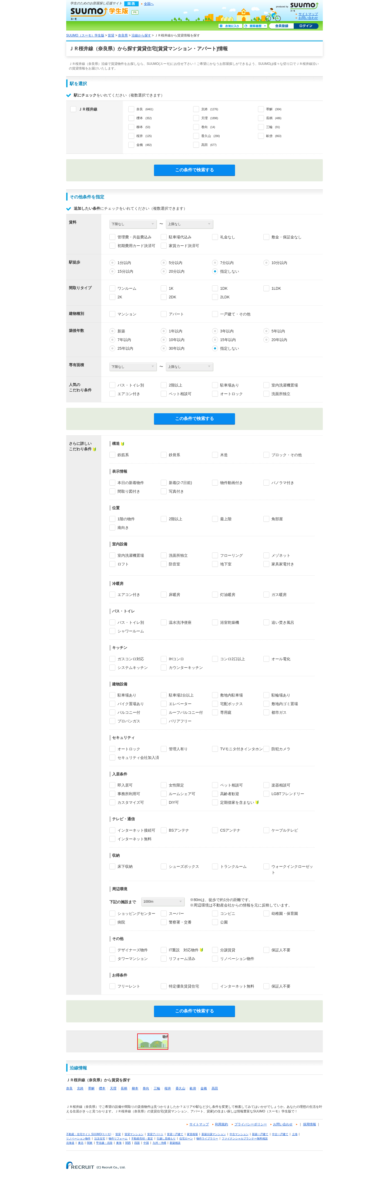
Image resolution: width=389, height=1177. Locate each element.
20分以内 (177, 271)
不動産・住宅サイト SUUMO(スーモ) (88, 1134)
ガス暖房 (279, 594)
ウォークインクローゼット (292, 869)
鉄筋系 (123, 455)
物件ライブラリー (207, 1138)
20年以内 (279, 340)
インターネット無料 (135, 839)
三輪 (157, 1088)
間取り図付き (129, 491)
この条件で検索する (194, 170)
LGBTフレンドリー (287, 794)
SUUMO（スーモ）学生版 (100, 13)
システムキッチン (133, 667)
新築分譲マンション (214, 1134)
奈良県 (123, 35)
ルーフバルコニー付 (186, 712)
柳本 (135, 1088)
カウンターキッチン (186, 667)
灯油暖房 (227, 594)
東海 (119, 1142)
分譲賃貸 (227, 950)
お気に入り (230, 26)
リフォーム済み (182, 958)
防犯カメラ (280, 749)
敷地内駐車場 (231, 695)
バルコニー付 (129, 712)
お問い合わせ (308, 18)
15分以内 (125, 271)
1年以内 (175, 331)
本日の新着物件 (131, 483)
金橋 (203, 1088)
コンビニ (227, 913)
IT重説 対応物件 (184, 950)
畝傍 (193, 1088)
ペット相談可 (180, 394)
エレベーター (180, 704)
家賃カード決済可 (184, 246)
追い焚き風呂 (282, 622)
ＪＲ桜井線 (87, 109)
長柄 (124, 1088)
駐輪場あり (280, 695)
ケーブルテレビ (284, 830)
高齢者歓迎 (229, 794)
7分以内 (227, 263)
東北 (80, 1142)
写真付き (176, 491)
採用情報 (309, 1124)
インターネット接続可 (136, 830)
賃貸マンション (134, 1134)
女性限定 (176, 785)
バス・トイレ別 (131, 385)
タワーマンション (133, 958)
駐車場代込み (180, 237)
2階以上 (175, 385)
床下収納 (125, 866)
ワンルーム (127, 288)
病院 (121, 922)
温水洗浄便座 (180, 622)
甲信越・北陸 (104, 1142)
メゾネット (280, 555)
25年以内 (125, 348)
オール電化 (280, 659)
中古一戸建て (280, 1134)
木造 (224, 455)
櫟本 (102, 1088)
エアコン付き (129, 394)
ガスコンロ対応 (131, 659)
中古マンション (239, 1134)
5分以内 (175, 263)
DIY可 (174, 802)
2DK (172, 297)
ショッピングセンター (136, 913)
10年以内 (177, 340)
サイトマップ (308, 14)
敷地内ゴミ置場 (284, 704)
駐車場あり (229, 385)
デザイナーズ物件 (133, 950)
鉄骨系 (174, 455)
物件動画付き (231, 483)
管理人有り (178, 749)
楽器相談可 (280, 785)
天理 (113, 1088)
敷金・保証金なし (286, 237)
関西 (128, 1142)
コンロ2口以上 (232, 659)
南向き (123, 527)
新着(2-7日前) (180, 483)
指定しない (229, 271)
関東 (89, 1142)
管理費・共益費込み (135, 237)
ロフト (123, 564)
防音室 (174, 564)
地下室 (226, 564)
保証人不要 (280, 950)
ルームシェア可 (182, 794)
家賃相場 (192, 1134)
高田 (215, 1088)
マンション (127, 314)
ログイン (306, 26)
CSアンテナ (230, 830)
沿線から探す (141, 35)
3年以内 (227, 331)
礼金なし (227, 237)
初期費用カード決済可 (136, 246)
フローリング (231, 555)
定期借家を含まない (237, 802)
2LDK (225, 297)
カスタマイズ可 (131, 802)
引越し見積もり (166, 1138)
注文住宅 (99, 1138)
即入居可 (125, 785)
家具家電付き (282, 564)
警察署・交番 (180, 922)
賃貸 (111, 35)
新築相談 (175, 1142)
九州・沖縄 (159, 1142)
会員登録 (281, 26)
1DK (223, 288)
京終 (80, 1088)
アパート (176, 314)
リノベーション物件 (237, 958)
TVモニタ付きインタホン (241, 749)
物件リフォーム (118, 1138)
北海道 (70, 1142)
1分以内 (124, 263)
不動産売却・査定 (142, 1138)
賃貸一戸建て (175, 1134)
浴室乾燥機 (229, 622)
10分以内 (279, 263)
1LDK (276, 288)
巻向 (146, 1088)
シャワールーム (131, 631)
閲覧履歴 (255, 26)
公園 (224, 922)
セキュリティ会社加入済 (138, 757)
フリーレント (129, 986)
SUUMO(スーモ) (299, 6)
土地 (294, 1134)
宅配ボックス (231, 704)
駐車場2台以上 (181, 695)
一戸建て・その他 (235, 314)
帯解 (91, 1088)
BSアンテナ (179, 830)
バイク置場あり (131, 704)
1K (171, 288)
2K (120, 297)
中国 (146, 1142)
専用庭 (226, 712)
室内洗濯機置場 (284, 385)
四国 (137, 1142)
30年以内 (177, 348)
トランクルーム (233, 866)
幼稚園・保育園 (284, 913)
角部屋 (277, 519)
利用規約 (221, 1124)
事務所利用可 (129, 794)
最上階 (226, 519)
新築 (121, 331)
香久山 (180, 1088)
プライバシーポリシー (250, 1124)
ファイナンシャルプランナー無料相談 (245, 1138)
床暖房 (174, 594)
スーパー (176, 913)
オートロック (231, 394)
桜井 (168, 1088)
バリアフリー (180, 721)
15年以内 (228, 340)
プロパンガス (129, 721)
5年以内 (278, 331)
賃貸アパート (155, 1134)
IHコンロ (176, 659)
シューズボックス (184, 866)
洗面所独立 (280, 394)
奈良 (69, 1088)
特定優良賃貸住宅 (184, 986)
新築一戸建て (260, 1134)
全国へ (149, 4)
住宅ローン (186, 1138)
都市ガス (279, 712)
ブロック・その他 (286, 455)
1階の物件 (126, 519)
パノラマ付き (282, 483)
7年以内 (124, 340)
